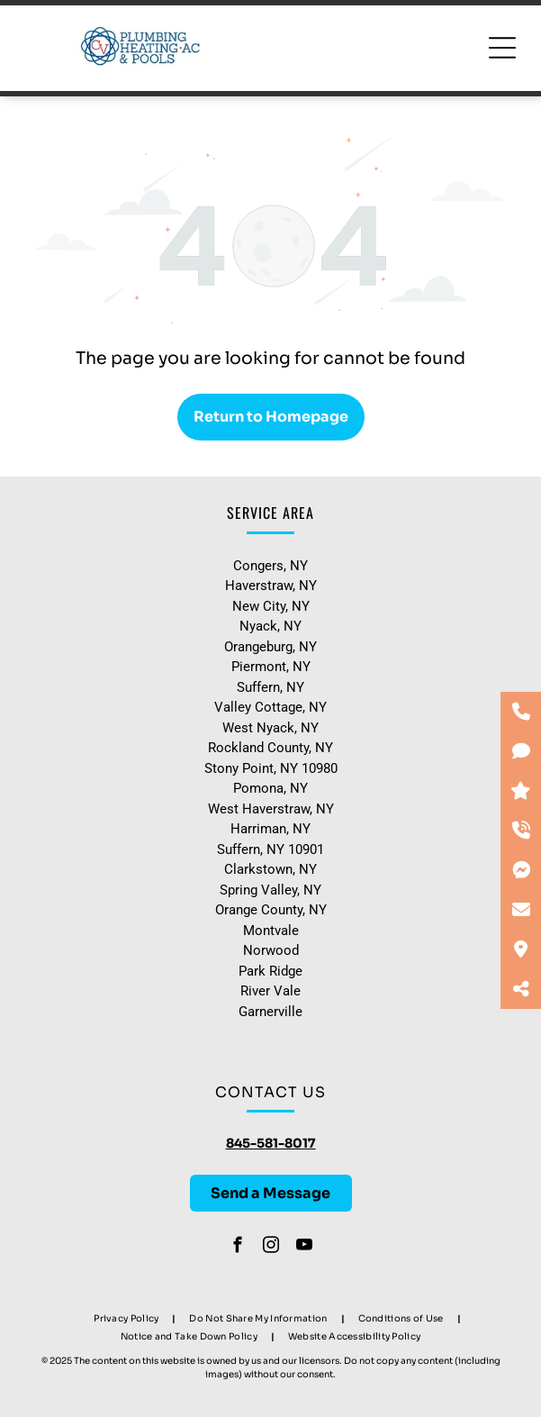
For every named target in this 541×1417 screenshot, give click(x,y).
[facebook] (237, 1247)
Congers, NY (270, 566)
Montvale (271, 930)
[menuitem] (128, 1318)
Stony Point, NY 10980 (271, 768)
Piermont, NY (271, 667)
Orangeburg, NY (270, 647)
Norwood (271, 950)
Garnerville (270, 1012)
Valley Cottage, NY (270, 707)
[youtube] (304, 1247)
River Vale (270, 991)
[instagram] (270, 1247)
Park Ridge (270, 971)
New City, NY (271, 606)
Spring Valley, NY (270, 890)
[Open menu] (502, 47)
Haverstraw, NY (271, 585)
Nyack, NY (270, 626)
